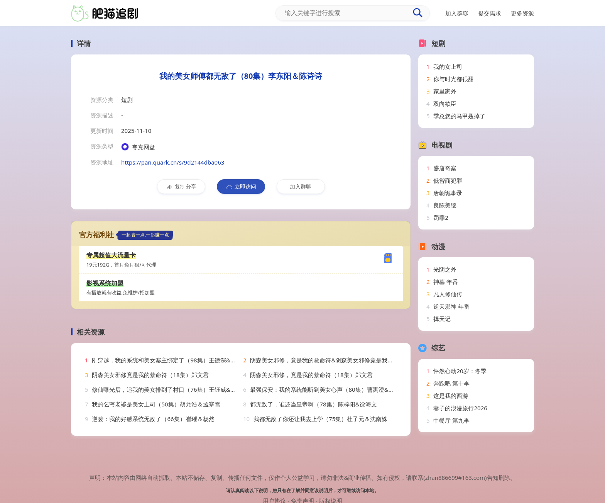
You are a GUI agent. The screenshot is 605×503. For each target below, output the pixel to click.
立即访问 (241, 186)
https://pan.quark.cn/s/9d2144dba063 (172, 162)
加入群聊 (300, 186)
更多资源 (522, 13)
